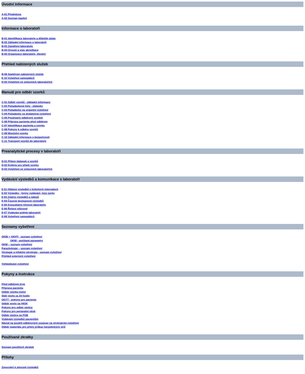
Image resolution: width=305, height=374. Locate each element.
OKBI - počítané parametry (26, 240)
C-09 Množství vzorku (15, 133)
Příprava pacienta (12, 288)
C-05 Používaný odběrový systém (22, 117)
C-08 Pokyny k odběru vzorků (20, 129)
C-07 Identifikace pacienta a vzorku (23, 125)
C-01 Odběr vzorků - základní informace (26, 102)
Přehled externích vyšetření (18, 256)
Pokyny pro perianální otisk (18, 311)
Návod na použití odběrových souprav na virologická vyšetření (40, 323)
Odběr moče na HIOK (15, 303)
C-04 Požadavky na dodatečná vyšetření (26, 113)
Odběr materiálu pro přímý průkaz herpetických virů (33, 326)
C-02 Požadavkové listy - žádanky (22, 106)
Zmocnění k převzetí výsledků (20, 367)
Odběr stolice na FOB (15, 315)
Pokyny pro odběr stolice (17, 307)
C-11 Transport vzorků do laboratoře (24, 141)
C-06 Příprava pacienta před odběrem (24, 121)
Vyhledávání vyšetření (15, 263)
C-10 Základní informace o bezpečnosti (26, 137)
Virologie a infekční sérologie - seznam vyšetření (31, 252)
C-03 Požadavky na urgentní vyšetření (25, 109)
